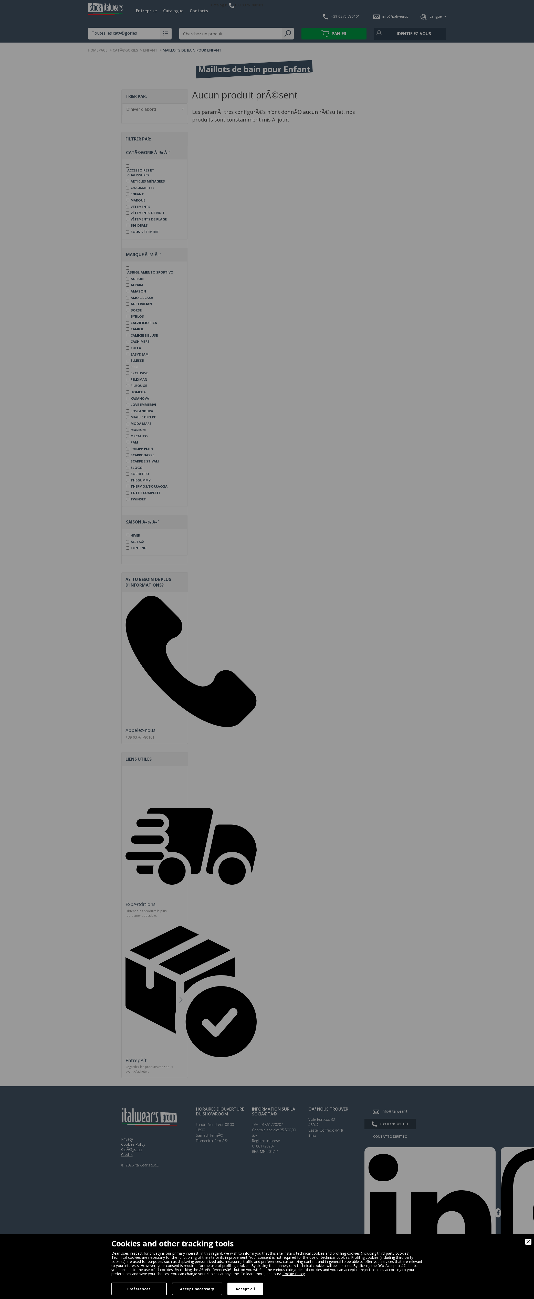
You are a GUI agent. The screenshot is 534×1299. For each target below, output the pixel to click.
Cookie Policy (293, 1273)
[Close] (528, 1242)
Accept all (245, 1288)
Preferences (139, 1288)
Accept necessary (197, 1288)
